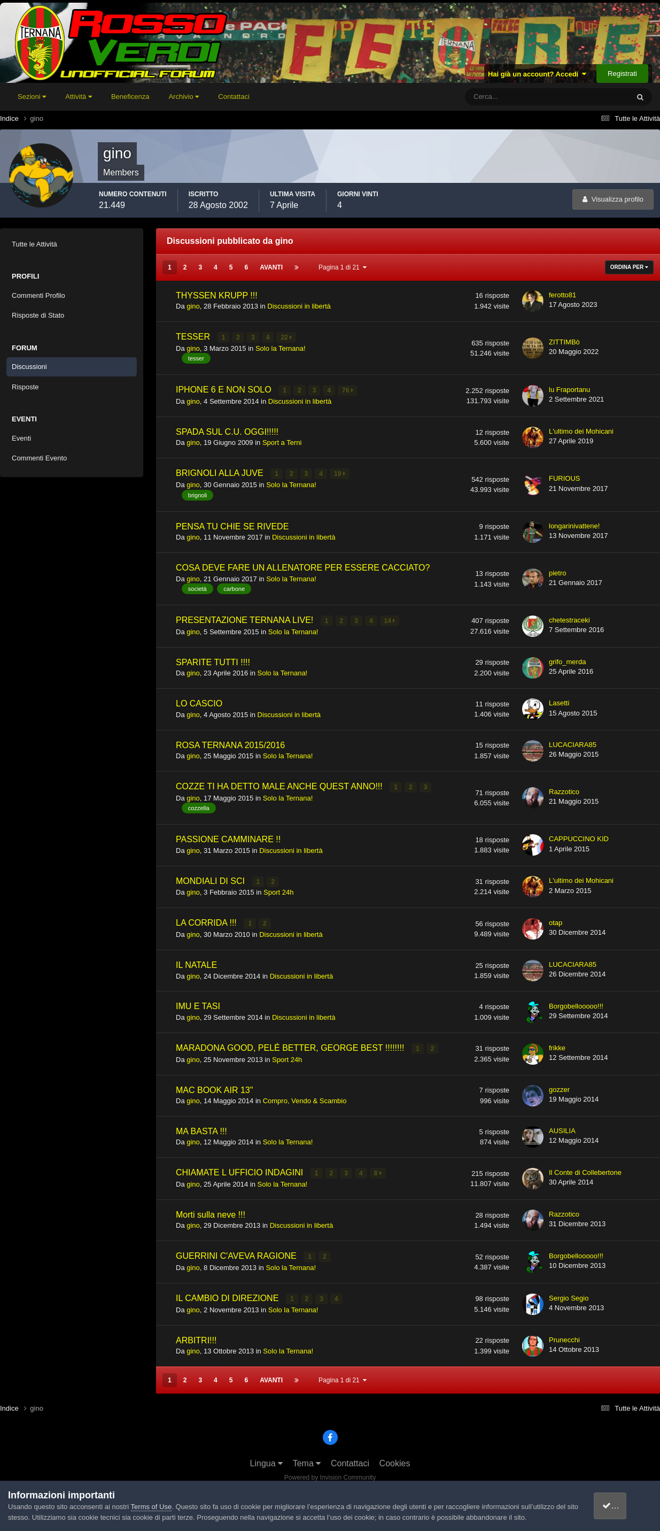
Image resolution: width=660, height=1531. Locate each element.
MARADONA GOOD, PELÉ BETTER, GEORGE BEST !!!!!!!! (291, 1044)
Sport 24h (278, 890)
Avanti (271, 267)
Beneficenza (130, 97)
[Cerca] (502, 96)
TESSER (194, 336)
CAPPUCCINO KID (579, 837)
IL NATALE (196, 961)
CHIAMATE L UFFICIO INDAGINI (241, 1169)
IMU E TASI (198, 1003)
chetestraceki (569, 618)
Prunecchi (564, 1335)
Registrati (622, 74)
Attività (78, 97)
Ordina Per (629, 267)
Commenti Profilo (38, 295)
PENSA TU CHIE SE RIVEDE (232, 524)
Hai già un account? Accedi (537, 74)
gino (193, 306)
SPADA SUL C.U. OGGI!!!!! (227, 430)
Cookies (394, 1458)
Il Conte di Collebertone (585, 1169)
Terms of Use (151, 1507)
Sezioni (32, 97)
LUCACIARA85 (572, 742)
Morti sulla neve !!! (210, 1210)
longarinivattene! (574, 524)
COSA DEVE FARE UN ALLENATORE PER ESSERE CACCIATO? (303, 566)
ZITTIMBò (564, 342)
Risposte (25, 387)
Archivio (183, 97)
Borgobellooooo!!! (576, 1003)
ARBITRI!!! (196, 1335)
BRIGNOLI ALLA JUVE (221, 472)
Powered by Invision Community (330, 1472)
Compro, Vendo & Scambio (305, 1097)
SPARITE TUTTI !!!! (213, 660)
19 (340, 473)
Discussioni (29, 367)
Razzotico (564, 790)
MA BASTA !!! (201, 1127)
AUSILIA (562, 1127)
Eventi (21, 438)
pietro (557, 571)
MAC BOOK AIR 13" (214, 1086)
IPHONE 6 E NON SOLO (225, 389)
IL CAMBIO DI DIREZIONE (228, 1293)
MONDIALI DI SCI (211, 878)
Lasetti (559, 701)
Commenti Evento (39, 458)
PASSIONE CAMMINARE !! (228, 837)
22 (286, 337)
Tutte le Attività (34, 244)
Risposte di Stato (38, 315)
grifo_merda (567, 660)
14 (389, 620)
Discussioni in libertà (299, 306)
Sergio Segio (568, 1293)
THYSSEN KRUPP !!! (217, 295)
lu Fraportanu (569, 389)
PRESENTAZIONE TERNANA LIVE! (246, 619)
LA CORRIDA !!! (207, 920)
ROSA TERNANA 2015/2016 (230, 743)
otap (555, 920)
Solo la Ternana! (280, 348)
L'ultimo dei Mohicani (581, 430)
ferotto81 (562, 295)
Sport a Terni (281, 442)
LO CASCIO (199, 701)
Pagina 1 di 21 (343, 267)
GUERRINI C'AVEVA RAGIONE (237, 1252)
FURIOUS (564, 477)
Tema (307, 1458)
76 (348, 390)
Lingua (266, 1458)
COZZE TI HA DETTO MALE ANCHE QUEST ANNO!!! (280, 784)
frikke (557, 1044)
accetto (620, 1505)
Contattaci (234, 97)
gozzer (559, 1086)
